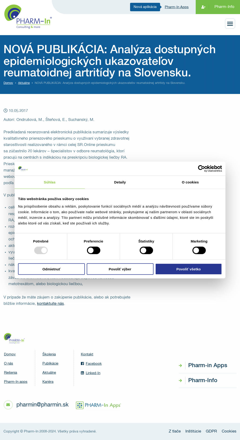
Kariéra (47, 382)
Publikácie (50, 363)
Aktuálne (49, 372)
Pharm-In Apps (177, 7)
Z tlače (175, 431)
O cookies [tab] (190, 182)
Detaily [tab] (120, 182)
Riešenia (10, 372)
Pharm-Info (224, 7)
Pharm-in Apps (207, 365)
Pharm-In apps (15, 382)
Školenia (49, 354)
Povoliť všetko (188, 269)
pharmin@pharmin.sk (42, 405)
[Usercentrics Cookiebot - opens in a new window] (201, 168)
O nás (8, 363)
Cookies (229, 431)
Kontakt (87, 354)
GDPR (211, 431)
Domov (8, 83)
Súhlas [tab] (50, 182)
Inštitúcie (193, 431)
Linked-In (90, 373)
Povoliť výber (120, 269)
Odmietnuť (51, 269)
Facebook (91, 363)
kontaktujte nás (50, 304)
